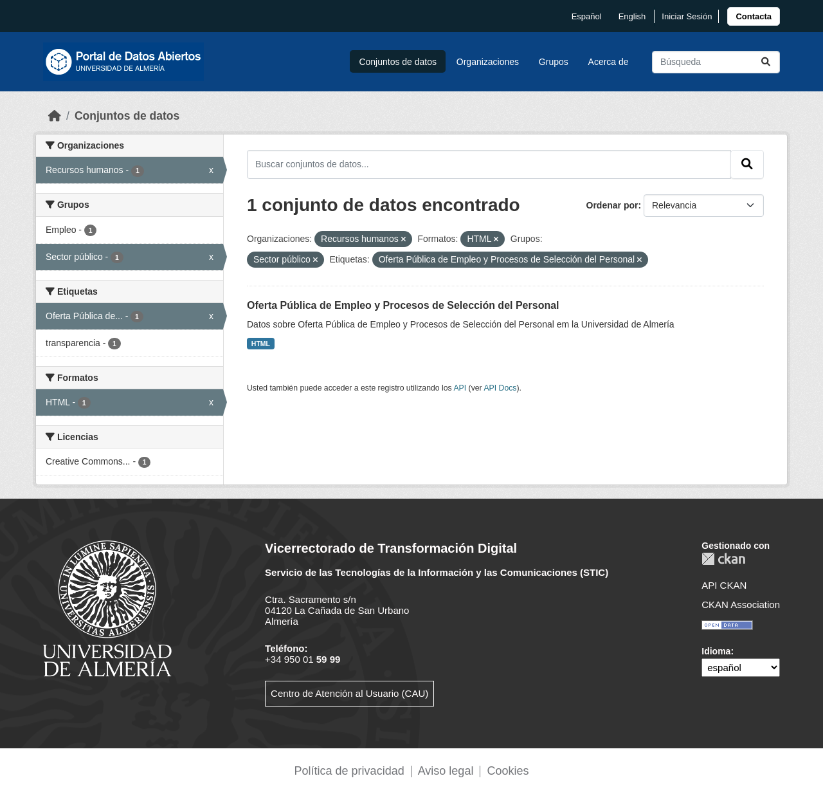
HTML (260, 343)
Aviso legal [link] (446, 770)
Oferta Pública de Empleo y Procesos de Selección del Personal (403, 305)
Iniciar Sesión (687, 16)
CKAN (723, 559)
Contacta (754, 16)
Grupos (553, 62)
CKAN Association (740, 604)
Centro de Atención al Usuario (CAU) (349, 693)
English (632, 16)
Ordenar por (612, 205)
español (587, 16)
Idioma (715, 651)
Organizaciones (488, 62)
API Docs (500, 387)
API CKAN (723, 585)
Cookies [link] (508, 770)
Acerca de (608, 62)
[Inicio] (54, 115)
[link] (753, 16)
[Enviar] (766, 62)
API (459, 387)
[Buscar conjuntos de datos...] (716, 62)
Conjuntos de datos (398, 62)
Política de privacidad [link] (349, 770)
